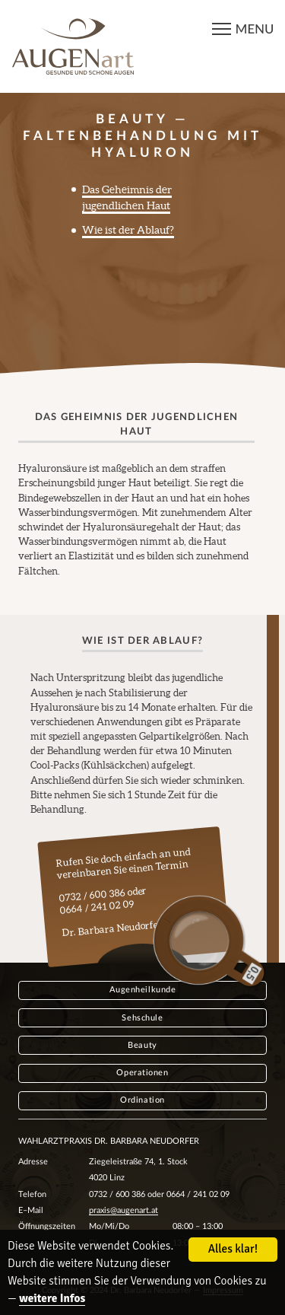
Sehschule (142, 1018)
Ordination (142, 1100)
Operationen (142, 1072)
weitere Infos (52, 1299)
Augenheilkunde (142, 989)
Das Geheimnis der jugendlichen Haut (127, 197)
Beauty (142, 1045)
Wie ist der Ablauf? (128, 230)
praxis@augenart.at (123, 1210)
